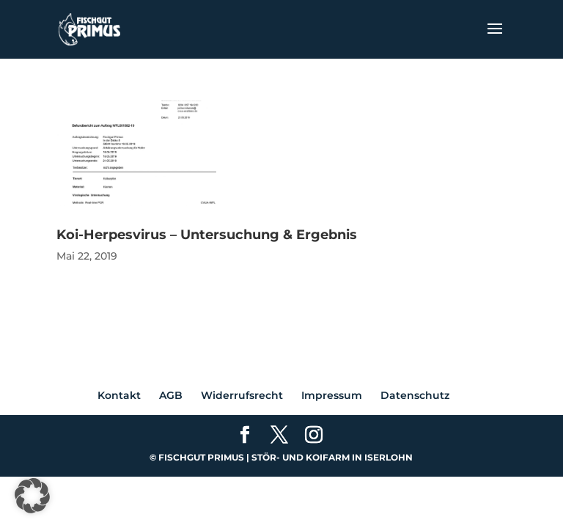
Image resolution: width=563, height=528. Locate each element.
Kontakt (119, 395)
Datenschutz (414, 395)
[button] (32, 495)
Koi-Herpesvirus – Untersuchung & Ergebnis (206, 235)
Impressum (331, 395)
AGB (171, 395)
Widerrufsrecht (242, 395)
